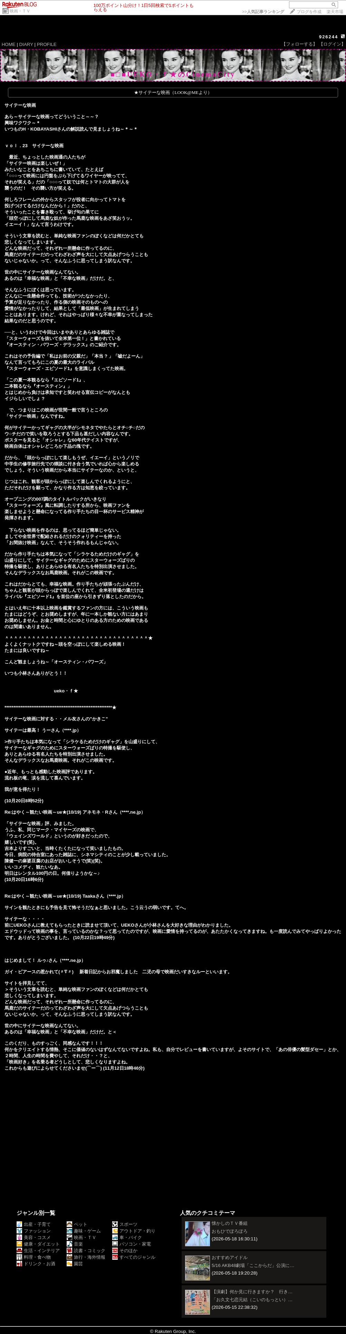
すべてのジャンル (133, 1257)
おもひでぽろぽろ (230, 1231)
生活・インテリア (38, 1250)
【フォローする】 (299, 44)
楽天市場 (335, 11)
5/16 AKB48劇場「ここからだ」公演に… (253, 1265)
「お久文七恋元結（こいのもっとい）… (252, 1299)
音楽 (75, 1244)
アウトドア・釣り (133, 1230)
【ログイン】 (332, 44)
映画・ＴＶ (20, 11)
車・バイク (127, 1237)
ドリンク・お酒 (36, 1263)
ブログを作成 (309, 11)
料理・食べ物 (34, 1257)
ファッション (34, 1230)
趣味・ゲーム (84, 1230)
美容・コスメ (34, 1237)
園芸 (75, 1263)
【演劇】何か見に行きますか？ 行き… (252, 1291)
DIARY (26, 44)
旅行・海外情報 (86, 1257)
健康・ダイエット (38, 1244)
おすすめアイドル (230, 1257)
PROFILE (47, 44)
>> (263, 11)
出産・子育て (34, 1224)
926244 (328, 36)
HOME (9, 44)
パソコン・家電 (131, 1244)
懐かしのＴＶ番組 (230, 1223)
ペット (77, 1224)
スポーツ (124, 1224)
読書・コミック (86, 1250)
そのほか (124, 1250)
